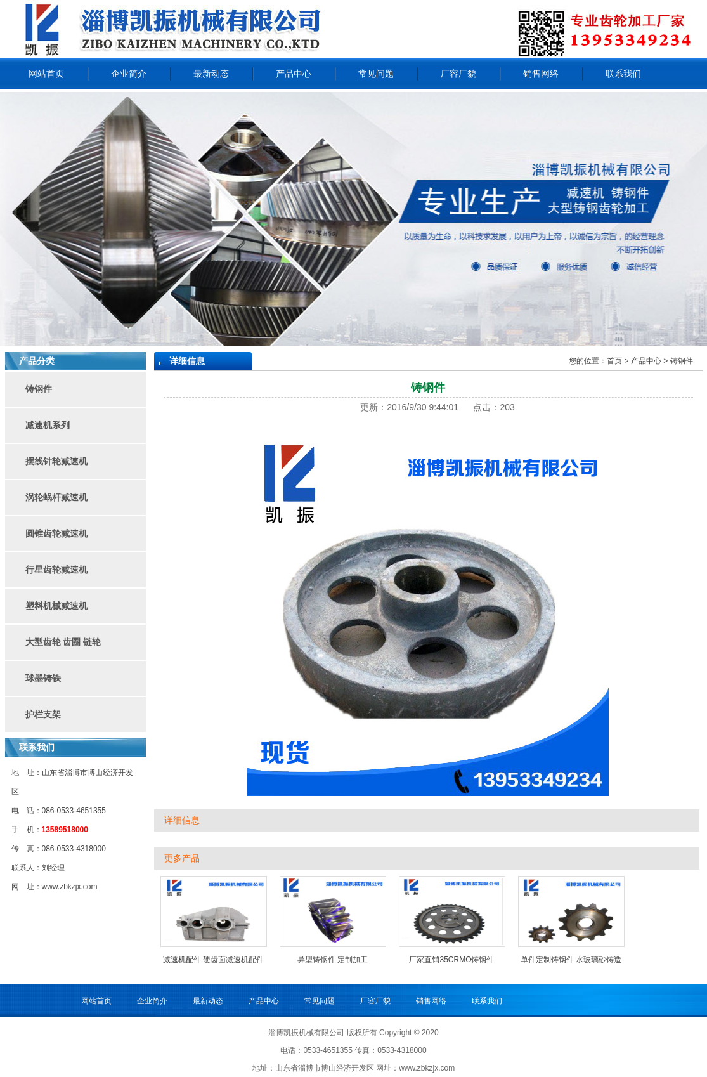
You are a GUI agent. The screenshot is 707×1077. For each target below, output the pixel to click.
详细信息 (182, 820)
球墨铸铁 (43, 678)
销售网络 (541, 74)
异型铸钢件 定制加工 (332, 959)
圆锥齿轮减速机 (56, 533)
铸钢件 (38, 389)
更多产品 (182, 858)
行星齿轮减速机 (56, 570)
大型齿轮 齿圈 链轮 (63, 642)
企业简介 (128, 74)
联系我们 (623, 74)
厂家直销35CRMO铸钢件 (451, 959)
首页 (614, 360)
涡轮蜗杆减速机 (56, 497)
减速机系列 (47, 425)
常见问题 (376, 74)
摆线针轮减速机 (56, 461)
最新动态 (211, 74)
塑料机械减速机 (56, 606)
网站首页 (46, 74)
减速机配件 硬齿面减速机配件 (213, 959)
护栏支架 (43, 714)
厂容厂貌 (458, 74)
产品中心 (293, 74)
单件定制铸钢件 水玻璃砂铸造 (571, 959)
